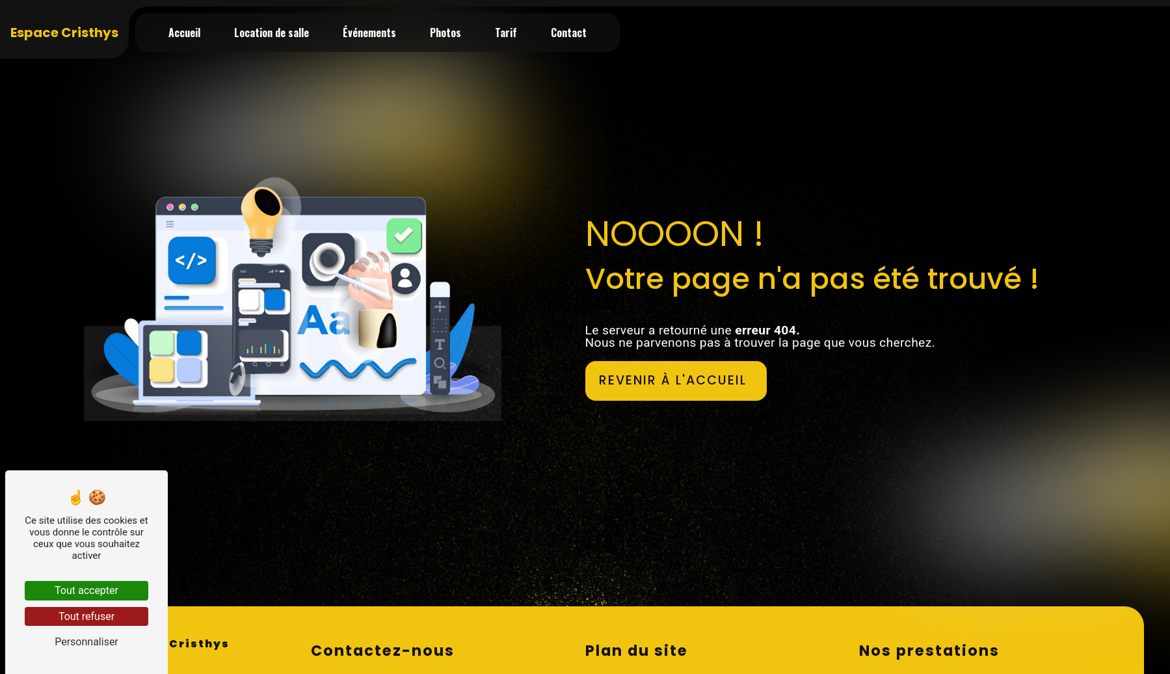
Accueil (184, 32)
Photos (445, 32)
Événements (369, 32)
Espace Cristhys (64, 32)
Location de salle (271, 32)
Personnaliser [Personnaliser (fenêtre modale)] (86, 642)
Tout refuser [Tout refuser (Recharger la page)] (86, 616)
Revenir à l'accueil (673, 380)
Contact (569, 32)
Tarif (506, 32)
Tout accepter (86, 590)
